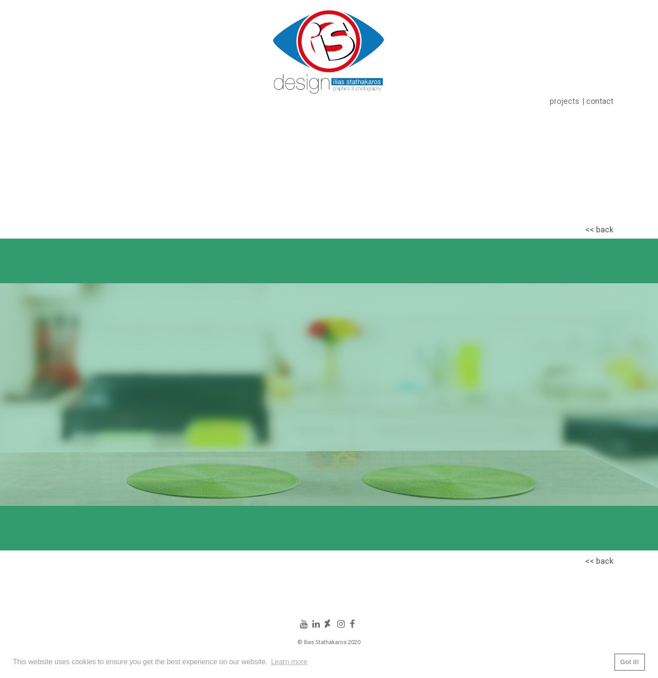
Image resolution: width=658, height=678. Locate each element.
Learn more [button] (289, 662)
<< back (599, 229)
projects (564, 101)
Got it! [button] (629, 662)
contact (599, 101)
